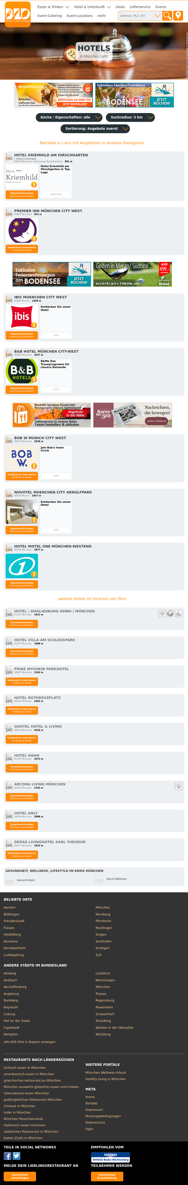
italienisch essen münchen (24, 1125)
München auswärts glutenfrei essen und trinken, (41, 1087)
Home (90, 1097)
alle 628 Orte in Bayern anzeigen (29, 1042)
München (103, 907)
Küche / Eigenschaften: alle (65, 117)
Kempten (11, 1034)
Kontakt (92, 1103)
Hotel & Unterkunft (89, 7)
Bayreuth (11, 1007)
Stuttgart (103, 948)
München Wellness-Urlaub (106, 1072)
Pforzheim (103, 921)
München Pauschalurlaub (23, 1119)
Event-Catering (50, 16)
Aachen (9, 907)
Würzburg (103, 1034)
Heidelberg (12, 934)
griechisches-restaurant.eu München (32, 1080)
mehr (102, 16)
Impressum (94, 1110)
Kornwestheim (15, 948)
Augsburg (11, 994)
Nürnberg (103, 914)
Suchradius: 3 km (126, 117)
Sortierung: (91, 128)
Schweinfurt (105, 1014)
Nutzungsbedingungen (103, 1116)
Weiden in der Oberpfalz (114, 1027)
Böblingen (11, 914)
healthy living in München (106, 1079)
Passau (101, 994)
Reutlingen (104, 928)
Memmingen (105, 980)
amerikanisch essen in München (29, 1074)
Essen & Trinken (50, 7)
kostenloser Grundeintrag (107, 1176)
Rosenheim (104, 1007)
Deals (120, 7)
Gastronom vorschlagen (20, 1176)
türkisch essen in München (24, 1067)
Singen (101, 934)
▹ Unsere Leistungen (25, 159)
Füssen (9, 928)
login (89, 1129)
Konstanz (11, 941)
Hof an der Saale (17, 1021)
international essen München (26, 1093)
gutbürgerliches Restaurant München (33, 1099)
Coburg (9, 1014)
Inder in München (17, 1112)
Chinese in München (19, 1106)
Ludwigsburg (14, 955)
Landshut (103, 973)
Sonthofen (104, 941)
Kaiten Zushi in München (23, 1138)
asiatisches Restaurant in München (31, 1131)
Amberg (10, 973)
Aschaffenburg (15, 987)
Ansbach (10, 980)
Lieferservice (140, 7)
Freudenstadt (14, 921)
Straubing (103, 1021)
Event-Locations (80, 16)
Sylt (98, 955)
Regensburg (105, 1000)
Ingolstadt (11, 1027)
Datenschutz (95, 1122)
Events (160, 7)
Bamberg (11, 1000)
